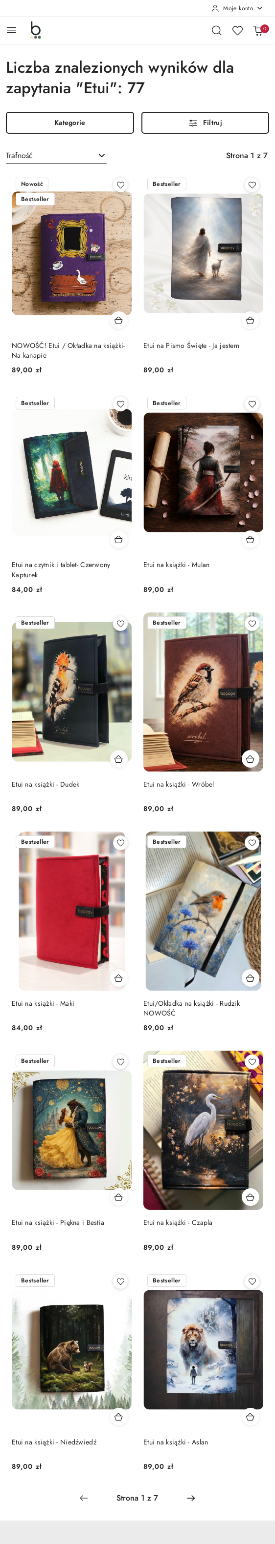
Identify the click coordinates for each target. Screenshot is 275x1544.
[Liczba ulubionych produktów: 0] (237, 30)
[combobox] (56, 155)
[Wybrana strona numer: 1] (137, 1498)
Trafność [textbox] (19, 155)
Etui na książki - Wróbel (178, 784)
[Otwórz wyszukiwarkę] (216, 30)
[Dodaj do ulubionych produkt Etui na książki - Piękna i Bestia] (120, 1062)
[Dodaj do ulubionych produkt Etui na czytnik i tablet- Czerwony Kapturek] (120, 404)
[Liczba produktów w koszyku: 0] (257, 30)
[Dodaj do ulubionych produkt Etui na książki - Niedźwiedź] (120, 1281)
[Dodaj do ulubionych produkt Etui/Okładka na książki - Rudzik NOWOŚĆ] (252, 842)
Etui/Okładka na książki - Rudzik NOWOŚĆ (191, 1008)
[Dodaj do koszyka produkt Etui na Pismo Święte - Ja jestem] (250, 320)
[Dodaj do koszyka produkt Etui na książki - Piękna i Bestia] (119, 1197)
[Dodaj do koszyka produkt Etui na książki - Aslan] (250, 1416)
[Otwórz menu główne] (11, 30)
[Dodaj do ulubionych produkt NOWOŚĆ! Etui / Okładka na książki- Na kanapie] (120, 185)
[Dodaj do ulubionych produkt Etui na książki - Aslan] (252, 1281)
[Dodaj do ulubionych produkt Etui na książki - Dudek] (120, 623)
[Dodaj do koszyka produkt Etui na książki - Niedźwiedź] (119, 1416)
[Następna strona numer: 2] (190, 1498)
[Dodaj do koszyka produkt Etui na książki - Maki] (119, 978)
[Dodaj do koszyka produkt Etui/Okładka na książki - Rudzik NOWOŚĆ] (250, 978)
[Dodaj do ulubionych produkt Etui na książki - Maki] (120, 842)
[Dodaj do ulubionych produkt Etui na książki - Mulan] (252, 404)
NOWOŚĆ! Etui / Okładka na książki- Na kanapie (68, 350)
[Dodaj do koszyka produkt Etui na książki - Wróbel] (250, 759)
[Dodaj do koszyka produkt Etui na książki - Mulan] (250, 539)
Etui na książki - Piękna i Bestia (58, 1222)
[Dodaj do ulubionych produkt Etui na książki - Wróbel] (252, 623)
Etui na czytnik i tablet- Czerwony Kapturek (61, 569)
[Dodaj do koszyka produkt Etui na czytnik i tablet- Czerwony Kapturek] (119, 539)
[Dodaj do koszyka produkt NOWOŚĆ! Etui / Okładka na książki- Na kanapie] (119, 320)
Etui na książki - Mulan (176, 564)
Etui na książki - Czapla (178, 1222)
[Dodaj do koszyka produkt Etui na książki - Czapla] (250, 1197)
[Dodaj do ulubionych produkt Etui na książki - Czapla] (252, 1062)
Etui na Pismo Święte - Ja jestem (191, 345)
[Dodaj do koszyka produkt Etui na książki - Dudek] (119, 759)
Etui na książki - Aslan (175, 1442)
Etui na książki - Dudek (45, 784)
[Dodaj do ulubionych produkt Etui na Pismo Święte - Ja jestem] (252, 185)
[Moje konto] (237, 8)
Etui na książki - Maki (43, 1003)
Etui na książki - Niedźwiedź (54, 1442)
